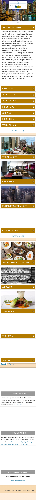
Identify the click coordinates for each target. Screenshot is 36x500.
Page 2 (11, 364)
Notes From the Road (18, 472)
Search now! (19, 405)
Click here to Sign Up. (19, 442)
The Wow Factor (18, 433)
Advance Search (18, 393)
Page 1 (3, 364)
